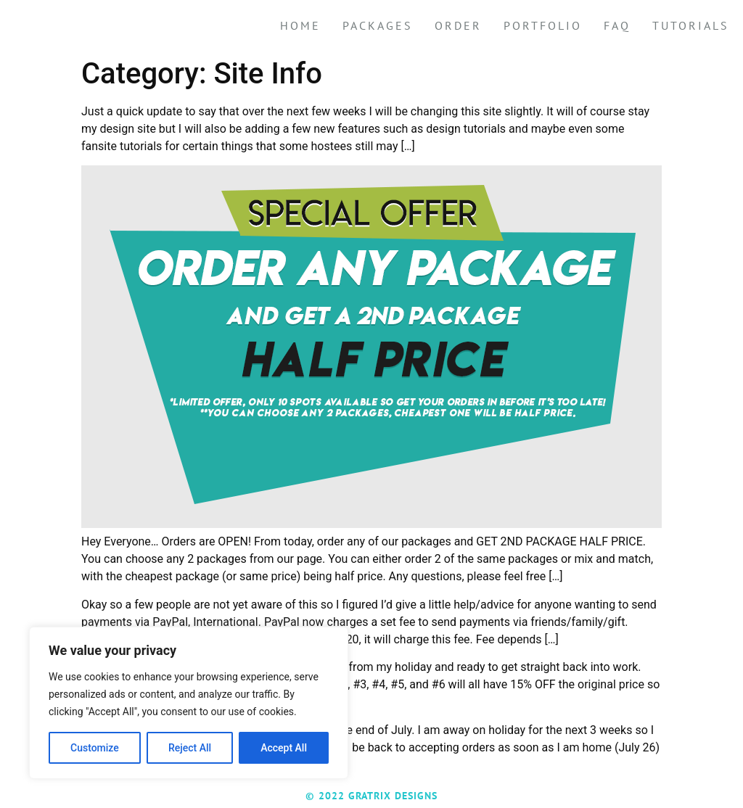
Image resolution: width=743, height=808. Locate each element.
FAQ (617, 25)
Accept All (283, 748)
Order (458, 25)
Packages (377, 25)
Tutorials (690, 25)
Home (300, 25)
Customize (94, 748)
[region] (188, 703)
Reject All (189, 748)
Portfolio (543, 25)
